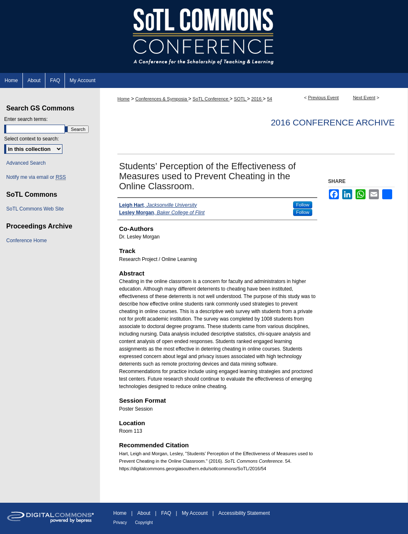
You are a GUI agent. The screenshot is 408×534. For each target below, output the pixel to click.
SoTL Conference (211, 98)
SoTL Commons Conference (204, 36)
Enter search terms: (26, 119)
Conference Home (26, 240)
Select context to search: (31, 139)
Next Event (364, 97)
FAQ (166, 513)
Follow (302, 204)
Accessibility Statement (244, 513)
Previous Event (323, 97)
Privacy (120, 522)
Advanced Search (26, 163)
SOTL (240, 98)
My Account (195, 513)
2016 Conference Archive (333, 122)
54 (269, 98)
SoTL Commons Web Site (35, 209)
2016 (257, 98)
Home (123, 98)
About (143, 513)
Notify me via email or (36, 177)
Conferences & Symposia (161, 98)
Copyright (144, 522)
